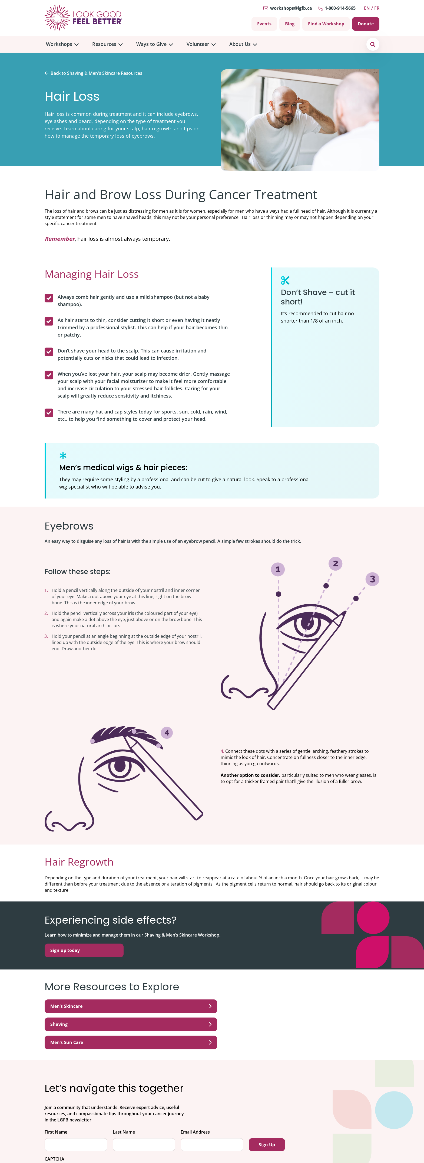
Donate (366, 24)
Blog (289, 24)
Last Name (124, 1096)
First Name (56, 1096)
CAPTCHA (54, 1123)
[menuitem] (62, 44)
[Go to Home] (83, 18)
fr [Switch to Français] (376, 8)
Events (264, 24)
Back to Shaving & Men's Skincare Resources (96, 73)
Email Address (195, 1096)
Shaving (212, 1006)
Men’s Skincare (99, 1006)
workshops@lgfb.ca (291, 8)
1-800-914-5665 (340, 8)
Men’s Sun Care (325, 1006)
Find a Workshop (326, 24)
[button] (372, 44)
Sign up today (65, 950)
